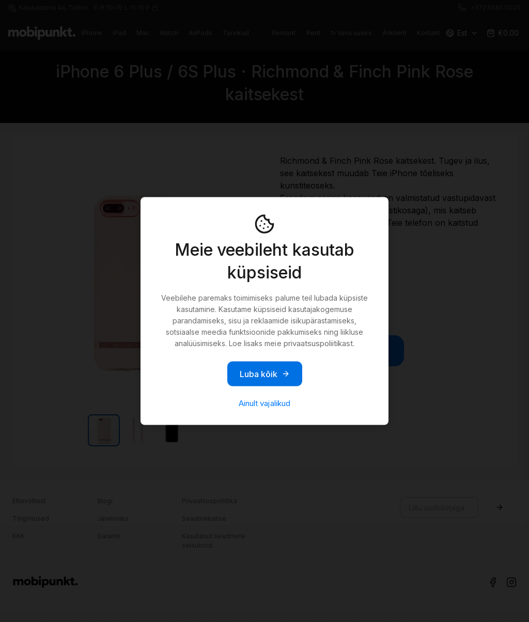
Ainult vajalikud (264, 403)
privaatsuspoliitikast (318, 343)
